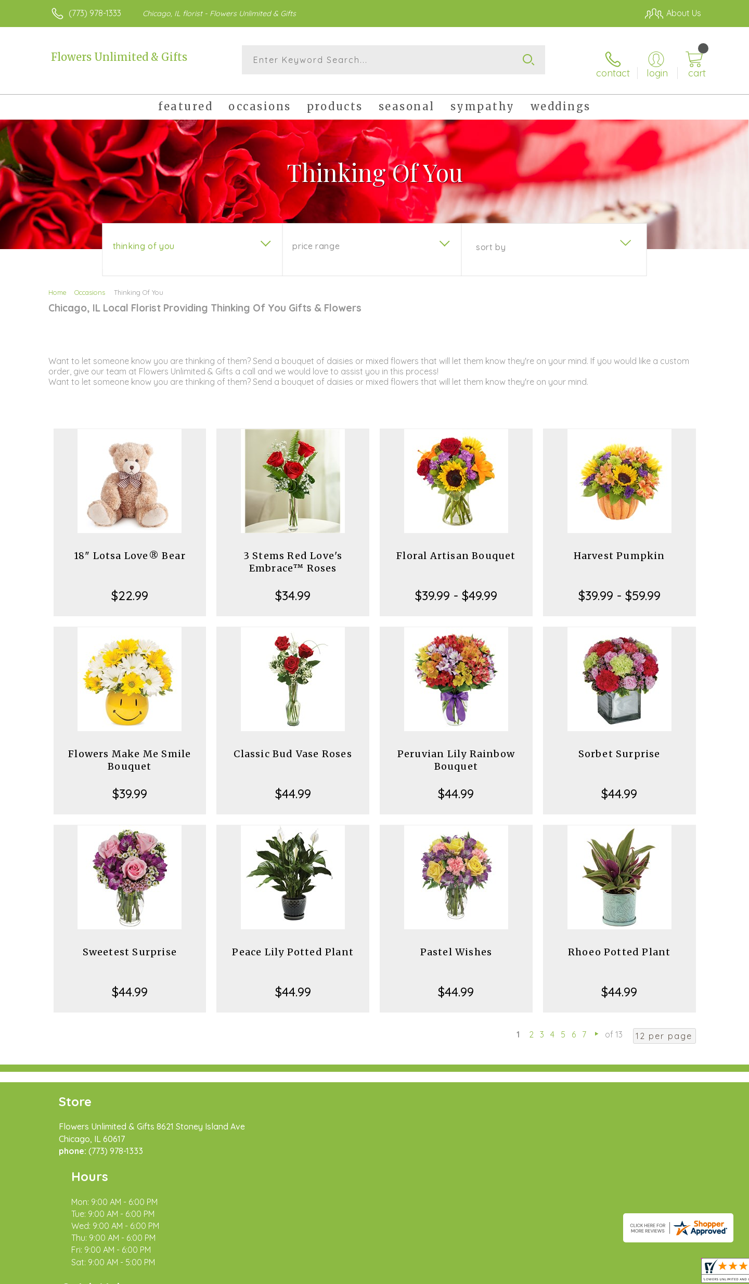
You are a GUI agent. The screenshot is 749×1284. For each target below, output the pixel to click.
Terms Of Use (473, 1273)
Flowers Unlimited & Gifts (119, 56)
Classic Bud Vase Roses (293, 747)
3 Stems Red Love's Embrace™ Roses (293, 554)
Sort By (491, 240)
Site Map (673, 1273)
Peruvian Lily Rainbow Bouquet (456, 753)
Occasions (89, 285)
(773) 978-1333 (95, 13)
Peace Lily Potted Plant (293, 945)
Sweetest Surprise (130, 945)
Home (57, 285)
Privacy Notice (535, 1273)
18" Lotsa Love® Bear (130, 548)
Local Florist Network (609, 1273)
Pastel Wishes (456, 945)
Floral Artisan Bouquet (455, 548)
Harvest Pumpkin (619, 548)
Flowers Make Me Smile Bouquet (129, 753)
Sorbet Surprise (619, 747)
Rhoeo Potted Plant (619, 945)
